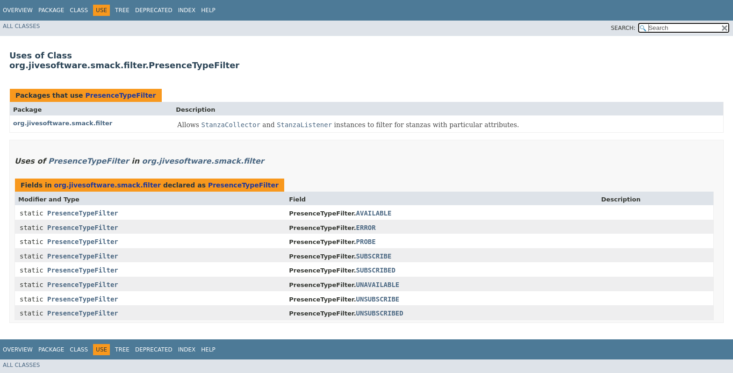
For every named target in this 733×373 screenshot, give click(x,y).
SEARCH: (623, 28)
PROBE (366, 241)
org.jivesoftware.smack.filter (62, 123)
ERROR (366, 227)
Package (51, 10)
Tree (122, 10)
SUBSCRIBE (374, 256)
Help (208, 10)
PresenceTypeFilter (120, 95)
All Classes (21, 26)
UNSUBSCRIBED (379, 313)
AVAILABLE (374, 213)
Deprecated (153, 10)
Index (187, 10)
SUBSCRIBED (375, 270)
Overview (18, 10)
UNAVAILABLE (378, 284)
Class (79, 10)
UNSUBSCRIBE (378, 299)
